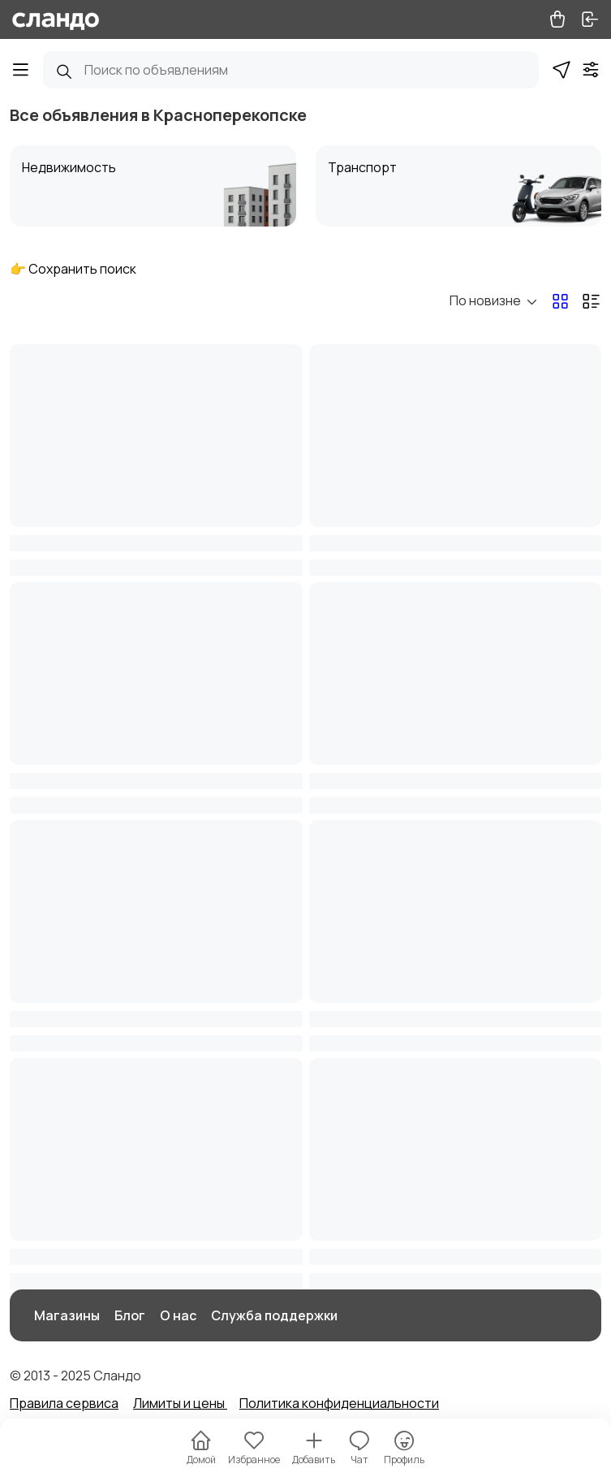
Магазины (67, 1315)
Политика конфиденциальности (339, 1403)
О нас (178, 1315)
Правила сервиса (64, 1403)
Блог (129, 1315)
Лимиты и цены (180, 1403)
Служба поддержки (274, 1315)
